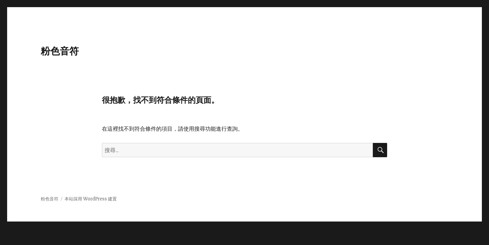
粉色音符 (60, 51)
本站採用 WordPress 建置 (91, 199)
